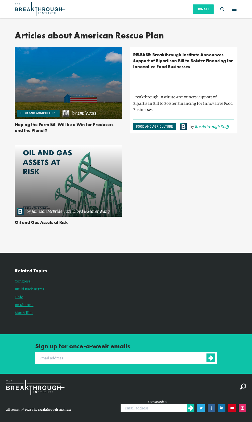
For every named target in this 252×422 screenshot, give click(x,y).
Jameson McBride (47, 211)
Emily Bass (87, 113)
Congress (23, 281)
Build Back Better (29, 288)
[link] (90, 113)
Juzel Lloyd (73, 211)
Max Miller (24, 312)
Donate (203, 9)
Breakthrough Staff (212, 126)
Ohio (19, 296)
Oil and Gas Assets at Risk (41, 222)
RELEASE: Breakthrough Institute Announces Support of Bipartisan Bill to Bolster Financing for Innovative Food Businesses (183, 60)
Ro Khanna (24, 304)
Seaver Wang (98, 211)
